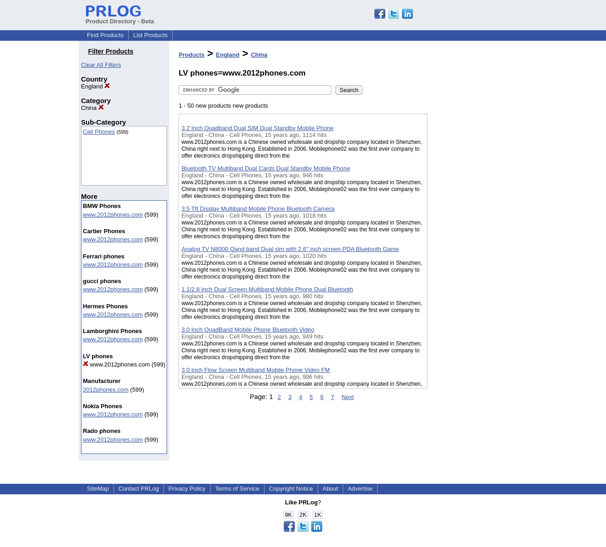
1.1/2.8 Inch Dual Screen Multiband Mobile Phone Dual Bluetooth (267, 289)
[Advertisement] (473, 237)
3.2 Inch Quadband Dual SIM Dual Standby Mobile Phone (257, 128)
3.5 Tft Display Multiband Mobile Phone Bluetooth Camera (257, 208)
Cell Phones (99, 131)
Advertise (360, 488)
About (330, 488)
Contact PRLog (139, 488)
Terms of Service (237, 488)
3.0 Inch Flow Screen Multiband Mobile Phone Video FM (255, 369)
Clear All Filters (101, 64)
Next (347, 397)
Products (191, 54)
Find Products (105, 35)
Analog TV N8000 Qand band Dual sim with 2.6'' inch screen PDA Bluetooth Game (290, 249)
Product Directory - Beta (120, 18)
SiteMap (98, 488)
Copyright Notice (291, 488)
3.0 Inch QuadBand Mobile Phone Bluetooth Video (247, 329)
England (95, 86)
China (92, 107)
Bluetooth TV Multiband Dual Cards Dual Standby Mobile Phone (265, 168)
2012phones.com (106, 389)
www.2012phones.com (113, 214)
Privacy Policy (187, 488)
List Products (150, 35)
